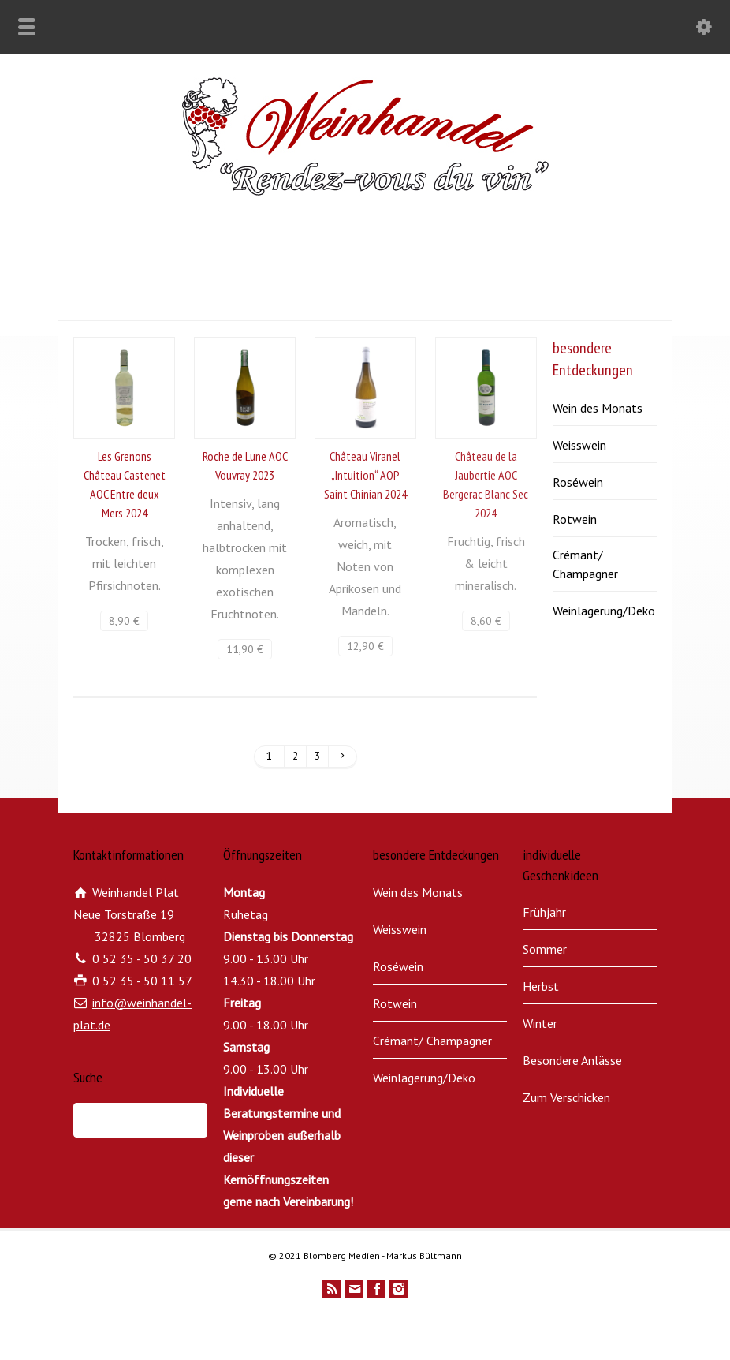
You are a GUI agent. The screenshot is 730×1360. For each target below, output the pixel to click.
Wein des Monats (597, 408)
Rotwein (575, 519)
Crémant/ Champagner (585, 564)
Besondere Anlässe (572, 1060)
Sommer (545, 949)
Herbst (541, 986)
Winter (540, 1023)
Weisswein (579, 445)
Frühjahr (544, 912)
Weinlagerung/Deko (604, 610)
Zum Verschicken (566, 1097)
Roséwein (578, 482)
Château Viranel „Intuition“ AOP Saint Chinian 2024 (365, 475)
